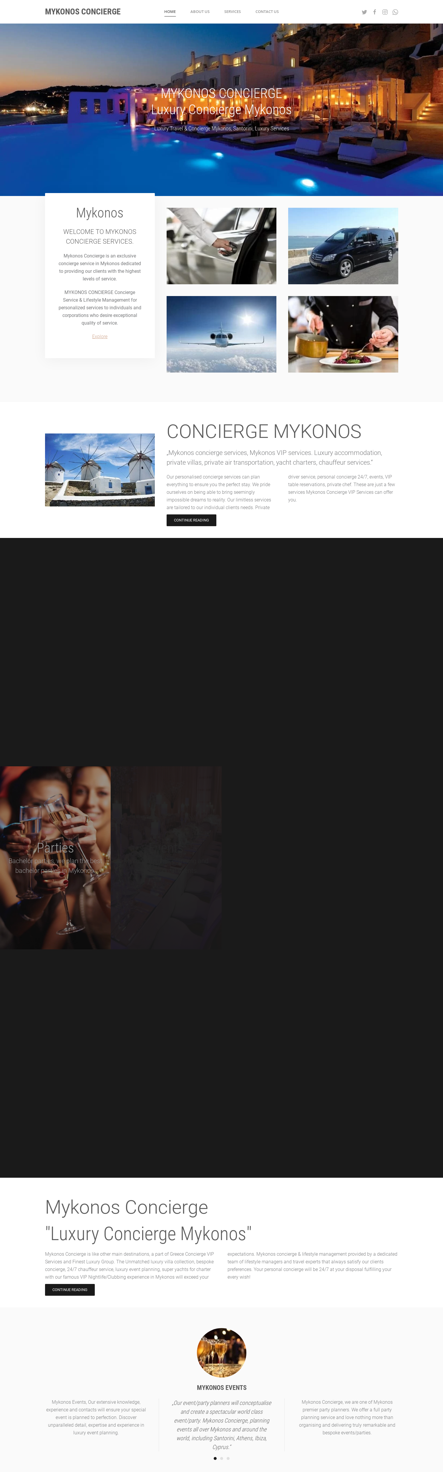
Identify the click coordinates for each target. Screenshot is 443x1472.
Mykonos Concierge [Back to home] (83, 11)
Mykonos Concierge (126, 1207)
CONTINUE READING (191, 520)
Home (170, 11)
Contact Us (267, 11)
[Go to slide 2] (221, 1458)
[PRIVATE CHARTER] (214, 334)
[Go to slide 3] (228, 1458)
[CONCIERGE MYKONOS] (92, 469)
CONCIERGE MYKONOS (264, 432)
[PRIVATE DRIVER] (221, 246)
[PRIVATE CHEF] (336, 334)
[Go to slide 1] (215, 1458)
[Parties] (55, 857)
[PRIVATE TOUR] (343, 246)
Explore (99, 336)
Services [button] (232, 11)
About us (200, 11)
